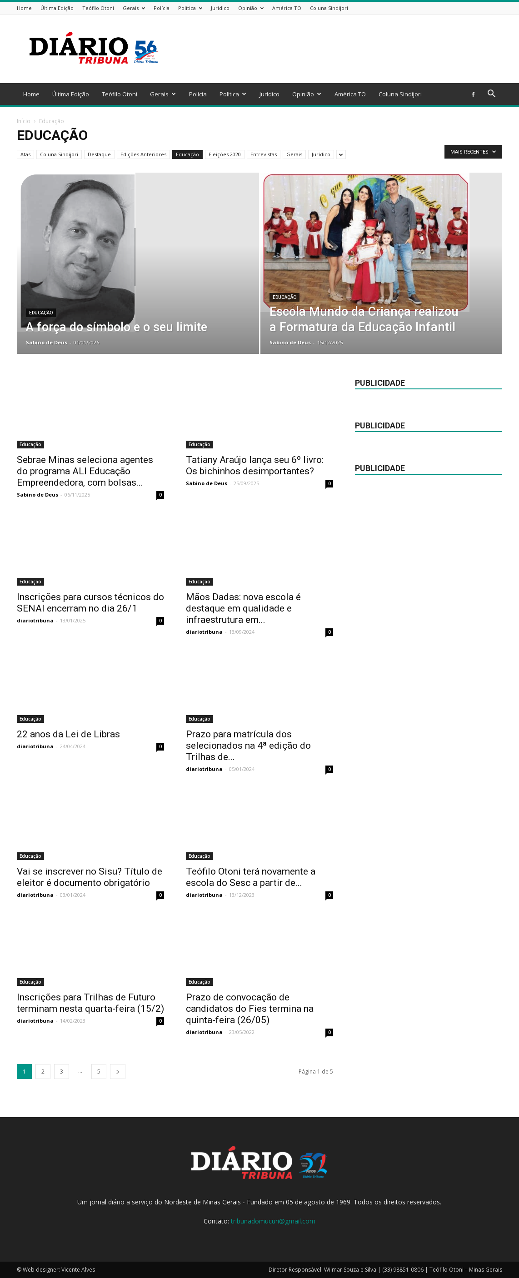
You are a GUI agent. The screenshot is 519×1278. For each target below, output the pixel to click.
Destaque (99, 154)
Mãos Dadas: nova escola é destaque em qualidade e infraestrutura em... (243, 608)
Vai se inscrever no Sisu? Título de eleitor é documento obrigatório (89, 877)
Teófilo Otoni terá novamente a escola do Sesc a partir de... (250, 877)
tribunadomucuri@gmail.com (273, 1221)
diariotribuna (35, 620)
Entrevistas (263, 154)
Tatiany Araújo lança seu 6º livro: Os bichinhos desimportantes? (255, 465)
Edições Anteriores (143, 154)
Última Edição (57, 8)
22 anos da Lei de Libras (68, 734)
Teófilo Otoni (98, 8)
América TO (286, 8)
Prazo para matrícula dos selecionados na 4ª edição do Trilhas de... (248, 745)
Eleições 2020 (225, 154)
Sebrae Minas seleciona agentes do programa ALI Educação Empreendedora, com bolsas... (85, 471)
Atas (25, 154)
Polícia (162, 8)
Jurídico (220, 8)
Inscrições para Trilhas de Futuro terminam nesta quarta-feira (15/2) (90, 1003)
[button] (491, 94)
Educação (187, 154)
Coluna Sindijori (329, 8)
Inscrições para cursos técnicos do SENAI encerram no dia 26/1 (90, 603)
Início (23, 121)
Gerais (134, 8)
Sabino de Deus (46, 342)
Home (24, 8)
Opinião (251, 8)
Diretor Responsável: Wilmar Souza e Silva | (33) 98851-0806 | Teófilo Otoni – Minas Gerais (385, 1269)
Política (190, 8)
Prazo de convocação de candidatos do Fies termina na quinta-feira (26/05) (250, 1008)
